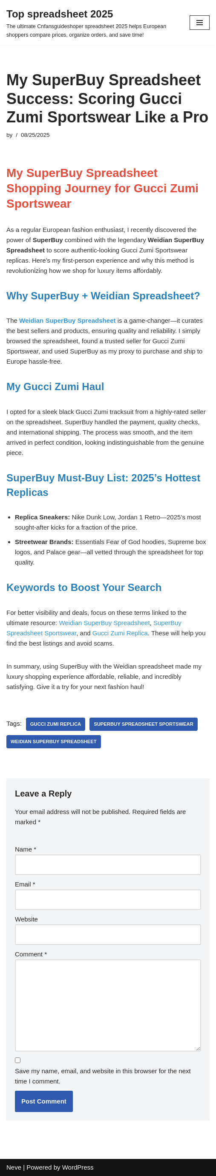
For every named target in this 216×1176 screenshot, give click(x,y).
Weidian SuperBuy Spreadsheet (104, 622)
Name (25, 849)
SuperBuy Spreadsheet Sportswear (143, 724)
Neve (13, 1167)
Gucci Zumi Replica (120, 633)
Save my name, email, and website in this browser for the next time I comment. (103, 1076)
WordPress (78, 1167)
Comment (31, 954)
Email (25, 884)
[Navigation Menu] (200, 22)
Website (26, 919)
